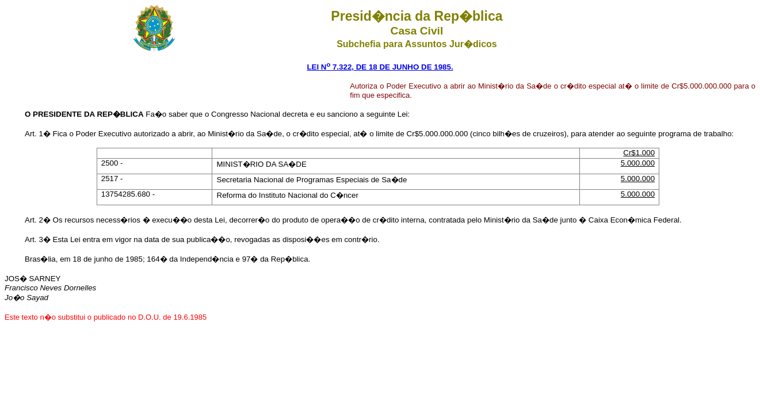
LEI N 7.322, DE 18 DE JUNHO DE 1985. (380, 67)
